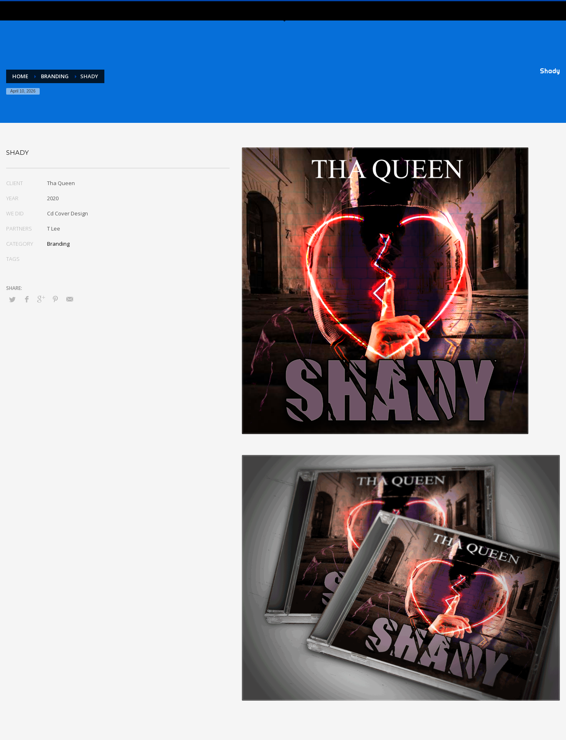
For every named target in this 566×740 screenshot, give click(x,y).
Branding (58, 243)
